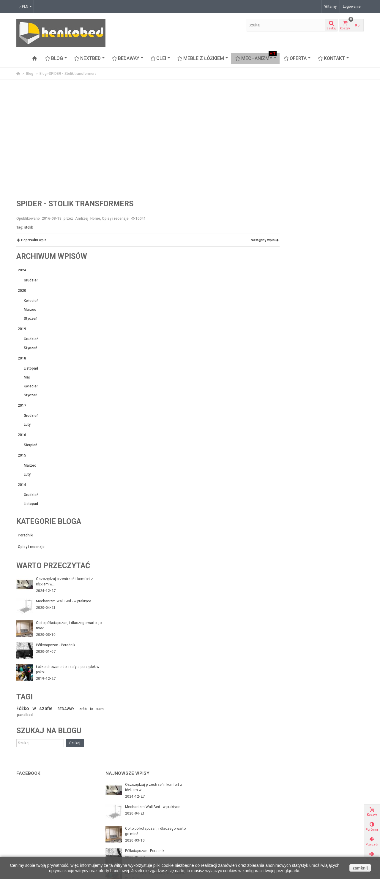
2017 (289, 243)
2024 (289, 107)
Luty (294, 262)
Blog (56, 58)
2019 (289, 166)
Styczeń (298, 156)
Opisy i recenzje (115, 218)
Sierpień (298, 282)
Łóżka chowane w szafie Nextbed (45, 818)
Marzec (297, 147)
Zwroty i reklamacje (123, 812)
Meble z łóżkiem (202, 58)
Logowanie (352, 6)
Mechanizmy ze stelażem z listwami (48, 812)
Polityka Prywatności (124, 824)
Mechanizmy (256, 58)
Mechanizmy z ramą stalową (41, 806)
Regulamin (116, 818)
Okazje (291, 812)
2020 (289, 128)
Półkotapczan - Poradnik (323, 482)
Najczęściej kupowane (304, 824)
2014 (289, 322)
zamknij (360, 868)
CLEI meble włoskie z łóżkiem (42, 830)
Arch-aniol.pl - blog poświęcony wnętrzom (320, 800)
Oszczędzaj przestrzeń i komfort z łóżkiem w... (331, 419)
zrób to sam (352, 546)
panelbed (292, 552)
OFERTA (297, 58)
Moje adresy (206, 812)
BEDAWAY (128, 58)
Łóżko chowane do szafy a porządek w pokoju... (333, 506)
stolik (28, 227)
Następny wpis (260, 240)
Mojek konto (206, 800)
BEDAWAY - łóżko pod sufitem (42, 824)
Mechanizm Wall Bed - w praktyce (331, 438)
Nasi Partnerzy (119, 800)
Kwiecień (298, 138)
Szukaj (342, 580)
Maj (294, 215)
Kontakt (333, 58)
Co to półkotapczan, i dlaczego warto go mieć (333, 463)
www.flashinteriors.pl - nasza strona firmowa (323, 806)
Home (95, 218)
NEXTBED (89, 58)
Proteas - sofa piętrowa (37, 842)
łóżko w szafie (301, 546)
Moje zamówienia (211, 806)
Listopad (298, 206)
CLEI (161, 58)
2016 (289, 272)
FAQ (110, 836)
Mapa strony (117, 830)
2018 (289, 196)
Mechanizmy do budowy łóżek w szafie (50, 800)
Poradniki (293, 372)
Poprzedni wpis (32, 240)
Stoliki (23, 847)
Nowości (292, 818)
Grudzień (298, 117)
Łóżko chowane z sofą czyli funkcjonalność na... (148, 757)
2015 (289, 293)
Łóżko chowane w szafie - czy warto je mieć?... (154, 734)
